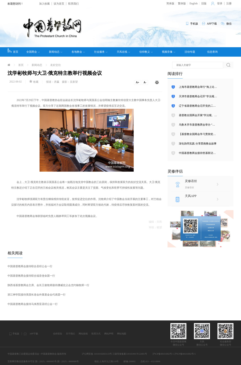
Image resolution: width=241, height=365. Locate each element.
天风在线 (123, 52)
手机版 (15, 333)
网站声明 (108, 333)
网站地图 (121, 333)
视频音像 (168, 52)
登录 (219, 3)
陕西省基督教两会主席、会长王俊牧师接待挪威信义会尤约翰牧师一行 (48, 285)
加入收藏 (44, 3)
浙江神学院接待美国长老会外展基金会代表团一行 (37, 294)
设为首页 (59, 3)
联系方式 (96, 333)
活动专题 (190, 51)
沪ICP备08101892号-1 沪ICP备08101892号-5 (174, 354)
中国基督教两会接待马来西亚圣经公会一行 (33, 304)
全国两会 (33, 52)
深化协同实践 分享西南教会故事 (198, 143)
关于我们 (70, 333)
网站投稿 (83, 333)
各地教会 (78, 52)
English (194, 3)
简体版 (170, 3)
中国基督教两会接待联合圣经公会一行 (30, 266)
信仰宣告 (57, 333)
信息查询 (212, 51)
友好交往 (55, 65)
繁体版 (182, 3)
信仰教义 (146, 52)
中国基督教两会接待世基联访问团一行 (201, 153)
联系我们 (73, 3)
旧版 (204, 3)
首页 (13, 50)
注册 (229, 3)
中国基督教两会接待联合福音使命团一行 (31, 275)
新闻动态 (55, 52)
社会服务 (101, 52)
